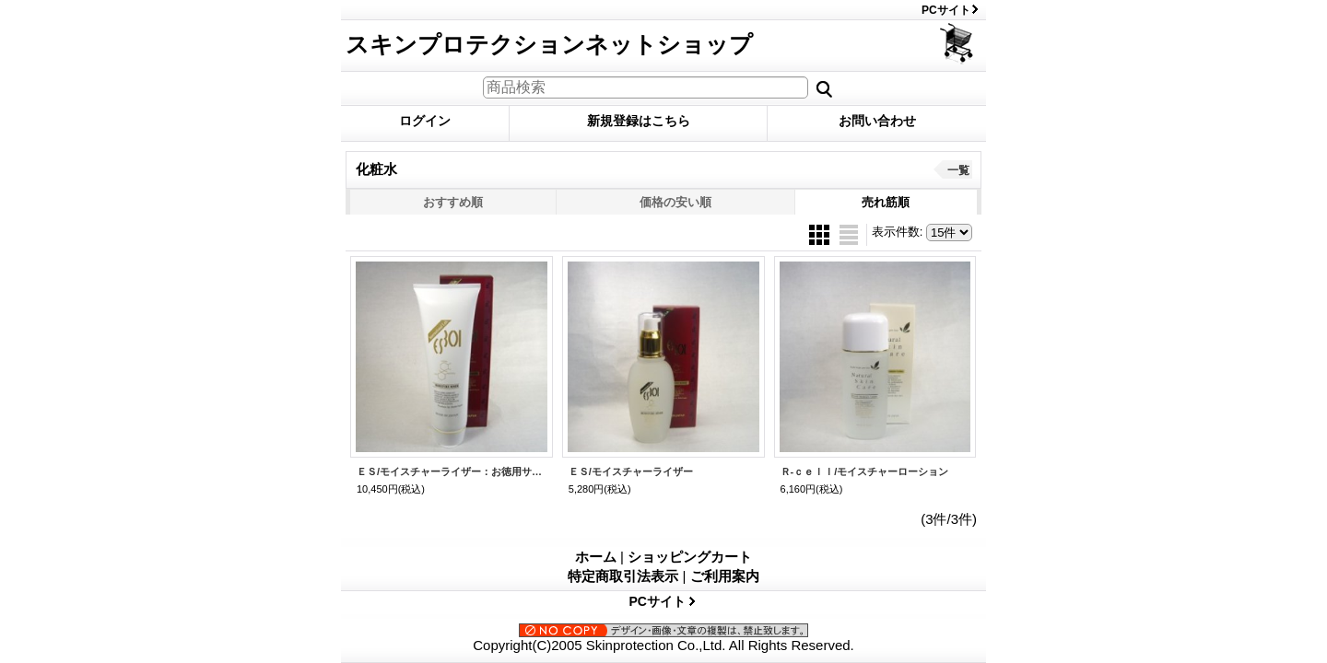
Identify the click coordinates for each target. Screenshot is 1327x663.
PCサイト (946, 10)
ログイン (425, 120)
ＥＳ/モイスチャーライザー (631, 471)
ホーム (596, 556)
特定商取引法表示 (623, 576)
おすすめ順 (453, 202)
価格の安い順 (675, 202)
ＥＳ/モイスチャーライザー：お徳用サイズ (451, 471)
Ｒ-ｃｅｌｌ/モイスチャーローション (865, 471)
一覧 (958, 170)
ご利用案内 (724, 576)
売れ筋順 (886, 202)
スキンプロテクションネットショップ (549, 44)
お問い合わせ (877, 120)
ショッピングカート (958, 43)
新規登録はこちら (638, 120)
